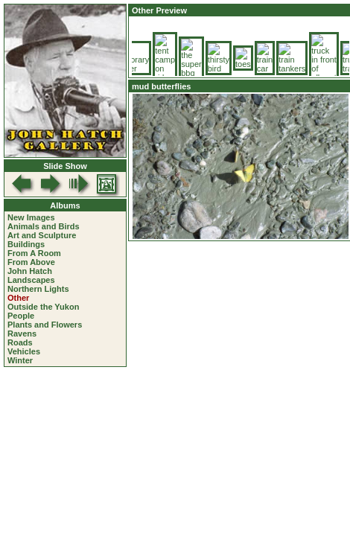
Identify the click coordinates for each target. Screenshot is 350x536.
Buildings (26, 244)
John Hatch (29, 271)
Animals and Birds (43, 226)
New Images (31, 217)
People (20, 315)
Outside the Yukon (43, 306)
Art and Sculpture (41, 235)
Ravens (21, 333)
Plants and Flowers (44, 324)
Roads (20, 342)
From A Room (34, 253)
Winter (20, 360)
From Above (31, 262)
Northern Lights (38, 288)
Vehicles (23, 351)
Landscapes (31, 279)
